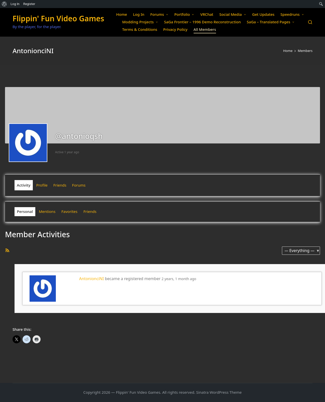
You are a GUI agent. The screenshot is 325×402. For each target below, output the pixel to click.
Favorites (69, 211)
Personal (25, 211)
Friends (59, 185)
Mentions (47, 211)
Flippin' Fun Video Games (58, 18)
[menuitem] (4, 4)
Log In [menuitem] (15, 4)
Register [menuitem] (29, 4)
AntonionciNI (91, 278)
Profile (42, 185)
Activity (24, 185)
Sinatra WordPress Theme (219, 392)
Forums (79, 185)
